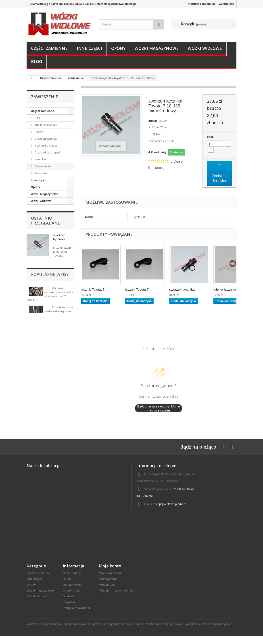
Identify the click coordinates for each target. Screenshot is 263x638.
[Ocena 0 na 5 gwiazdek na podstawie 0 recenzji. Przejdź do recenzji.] (166, 161)
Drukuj (159, 168)
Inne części (89, 48)
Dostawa (69, 598)
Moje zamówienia (110, 575)
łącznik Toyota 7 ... (94, 291)
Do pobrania (71, 592)
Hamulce (40, 159)
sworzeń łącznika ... (183, 291)
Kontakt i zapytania (201, 3)
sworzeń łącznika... (60, 237)
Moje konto (110, 567)
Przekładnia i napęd (47, 152)
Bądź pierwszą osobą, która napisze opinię (158, 410)
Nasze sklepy (72, 575)
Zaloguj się (226, 3)
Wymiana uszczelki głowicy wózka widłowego (58, 292)
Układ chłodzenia (45, 138)
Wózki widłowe (205, 48)
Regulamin (70, 604)
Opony (118, 48)
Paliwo (38, 131)
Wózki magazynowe (157, 48)
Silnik (38, 118)
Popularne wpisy (50, 274)
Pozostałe (40, 173)
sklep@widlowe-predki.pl (170, 506)
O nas (67, 580)
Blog (36, 61)
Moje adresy (107, 586)
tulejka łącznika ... (226, 291)
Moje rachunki (108, 580)
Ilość (210, 137)
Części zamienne (49, 48)
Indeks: (153, 120)
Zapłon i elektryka (45, 124)
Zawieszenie (42, 166)
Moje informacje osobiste (116, 592)
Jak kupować (72, 586)
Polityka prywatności (77, 609)
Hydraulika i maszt (46, 145)
